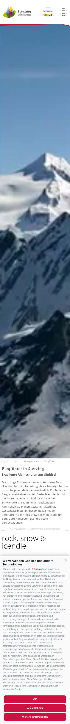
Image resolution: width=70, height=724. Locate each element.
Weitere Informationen (35, 716)
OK (35, 699)
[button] (66, 560)
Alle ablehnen (35, 708)
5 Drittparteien (39, 569)
